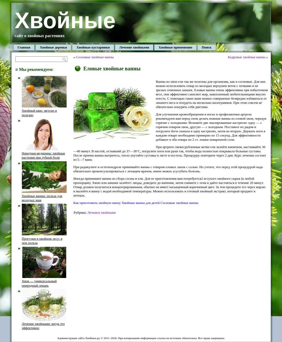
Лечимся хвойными (101, 212)
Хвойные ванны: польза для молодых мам (44, 196)
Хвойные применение (175, 47)
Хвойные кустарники (93, 47)
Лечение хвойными (134, 47)
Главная (24, 47)
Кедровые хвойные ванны (246, 57)
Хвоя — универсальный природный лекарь (44, 281)
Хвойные (65, 20)
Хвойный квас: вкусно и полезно (44, 110)
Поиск (206, 47)
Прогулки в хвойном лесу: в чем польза (44, 238)
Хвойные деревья (53, 47)
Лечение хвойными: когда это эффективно (44, 323)
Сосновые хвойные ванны (95, 57)
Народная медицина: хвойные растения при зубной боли (44, 153)
